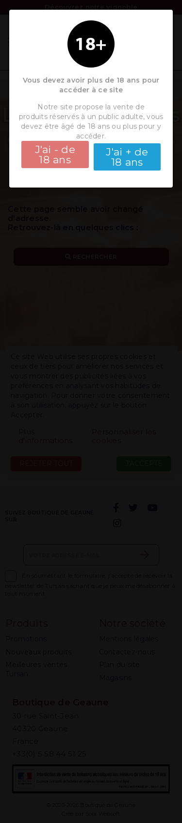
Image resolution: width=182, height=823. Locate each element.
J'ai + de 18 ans (127, 157)
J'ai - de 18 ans (55, 154)
